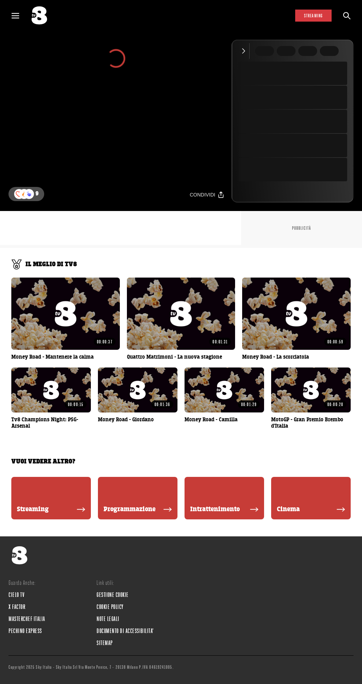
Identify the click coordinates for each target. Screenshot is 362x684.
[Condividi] (207, 194)
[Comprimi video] (245, 51)
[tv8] (42, 15)
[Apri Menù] (19, 15)
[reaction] (29, 194)
